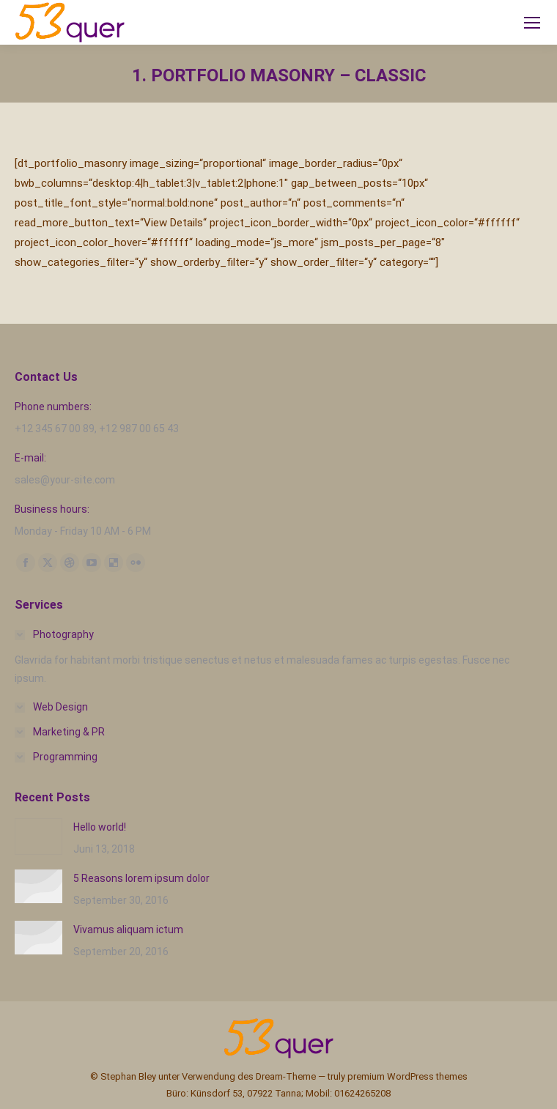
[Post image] (38, 836)
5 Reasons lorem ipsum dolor (141, 878)
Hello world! (99, 827)
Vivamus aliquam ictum (128, 929)
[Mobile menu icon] (532, 22)
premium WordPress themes (407, 1076)
